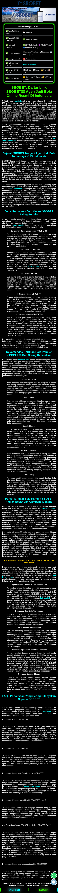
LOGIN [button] (43, 889)
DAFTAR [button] (14, 889)
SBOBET (20, 883)
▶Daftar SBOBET (29, 64)
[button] (54, 882)
